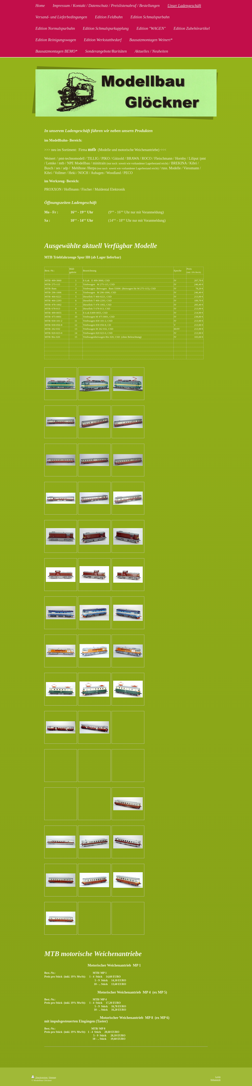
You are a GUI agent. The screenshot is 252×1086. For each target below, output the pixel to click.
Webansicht (215, 1080)
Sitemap (52, 1077)
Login (217, 1077)
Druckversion (40, 1077)
